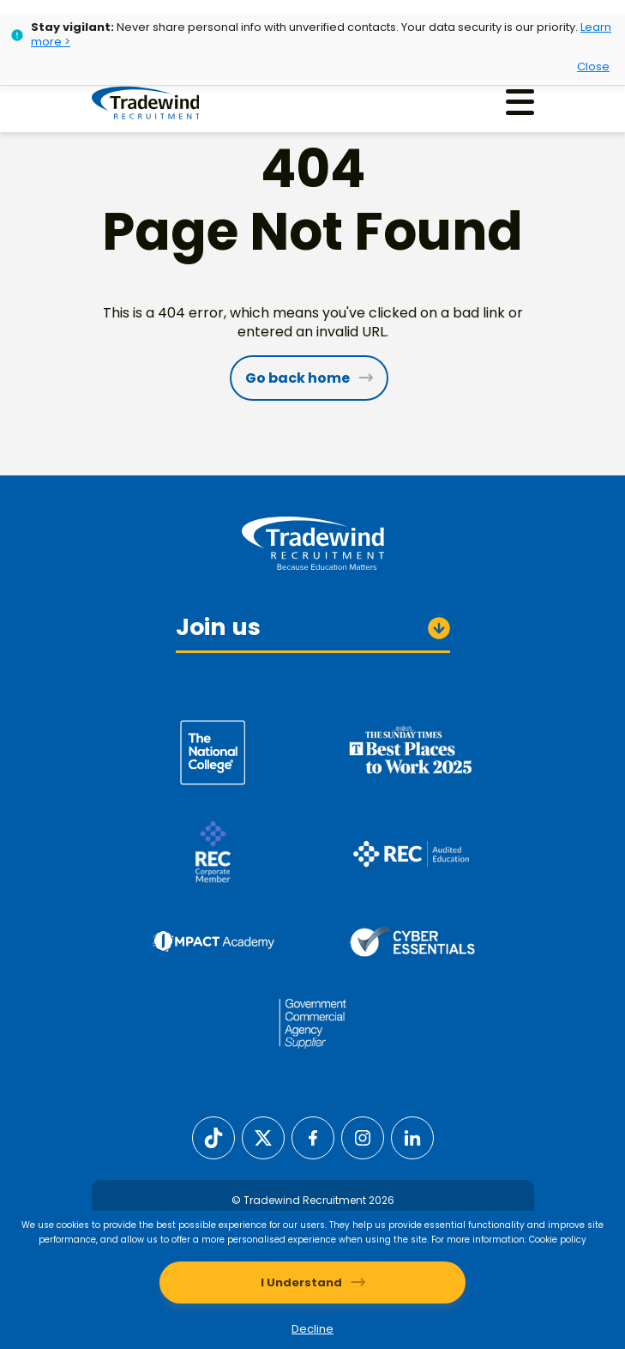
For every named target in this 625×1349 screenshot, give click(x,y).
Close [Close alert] (593, 66)
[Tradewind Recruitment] (146, 102)
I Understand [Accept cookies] (301, 1282)
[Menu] (520, 102)
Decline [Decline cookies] (312, 1329)
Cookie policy (557, 1239)
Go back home (297, 378)
